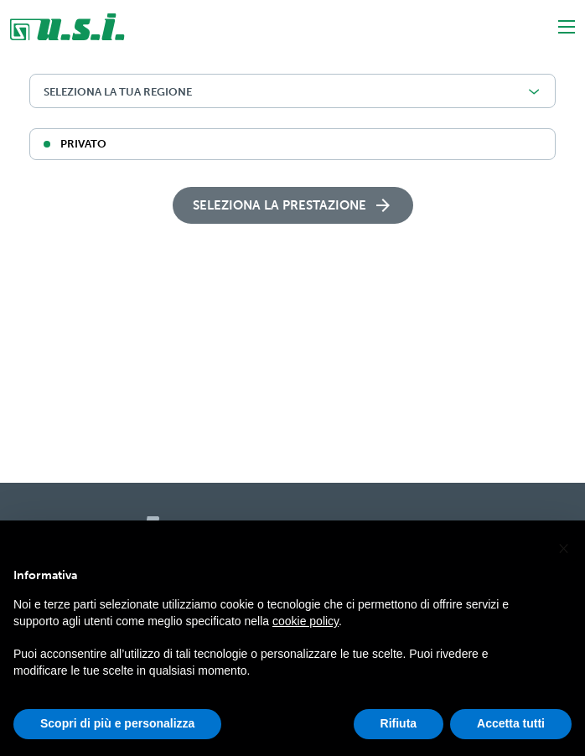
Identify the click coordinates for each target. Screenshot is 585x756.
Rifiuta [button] (399, 730)
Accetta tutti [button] (511, 730)
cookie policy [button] (305, 627)
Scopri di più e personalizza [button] (117, 730)
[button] (563, 553)
